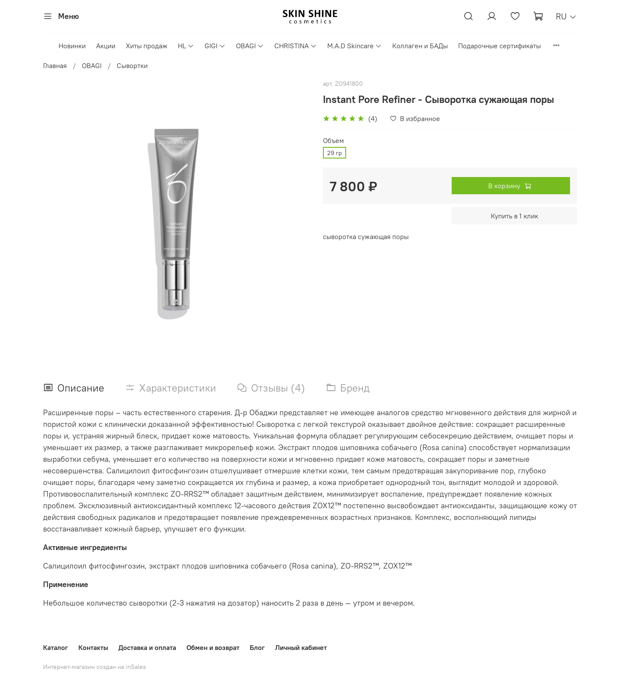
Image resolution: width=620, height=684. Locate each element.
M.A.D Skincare (354, 45)
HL (186, 45)
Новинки (72, 45)
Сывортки (132, 65)
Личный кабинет (301, 647)
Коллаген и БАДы (420, 45)
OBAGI (250, 45)
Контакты (93, 647)
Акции (105, 45)
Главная (55, 65)
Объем (333, 141)
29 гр (334, 153)
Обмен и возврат (212, 647)
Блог (257, 647)
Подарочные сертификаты (499, 45)
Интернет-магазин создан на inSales (94, 667)
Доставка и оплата (147, 647)
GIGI (215, 45)
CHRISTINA (295, 45)
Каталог (55, 647)
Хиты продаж (146, 45)
